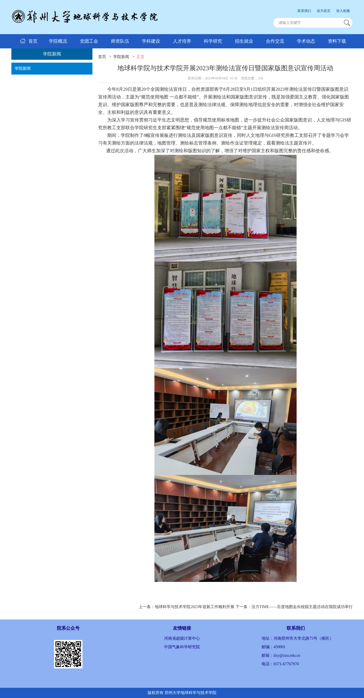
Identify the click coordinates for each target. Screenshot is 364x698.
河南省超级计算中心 (182, 638)
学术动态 (306, 41)
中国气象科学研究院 (182, 647)
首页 (102, 57)
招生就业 (244, 41)
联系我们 (304, 11)
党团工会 (89, 41)
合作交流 (275, 41)
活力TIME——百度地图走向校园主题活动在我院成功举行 (302, 607)
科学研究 (213, 41)
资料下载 (337, 41)
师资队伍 (120, 41)
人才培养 (182, 41)
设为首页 (323, 11)
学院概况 (58, 41)
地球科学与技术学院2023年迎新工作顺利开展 (194, 607)
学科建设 (151, 41)
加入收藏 (343, 11)
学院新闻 (23, 68)
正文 (140, 57)
